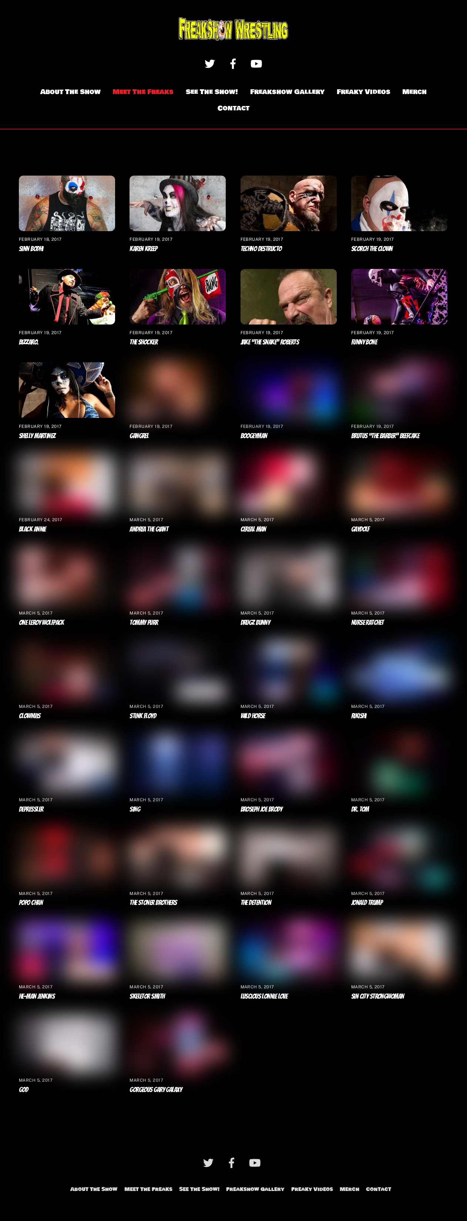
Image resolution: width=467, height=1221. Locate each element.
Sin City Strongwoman (377, 996)
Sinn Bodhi (31, 248)
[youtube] (258, 63)
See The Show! (212, 92)
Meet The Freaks (143, 92)
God (23, 1089)
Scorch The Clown (372, 248)
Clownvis (29, 715)
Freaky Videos (363, 92)
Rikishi (358, 715)
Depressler (31, 809)
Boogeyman (254, 435)
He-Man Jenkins (36, 996)
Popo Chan (31, 902)
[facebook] (234, 63)
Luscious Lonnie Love (264, 996)
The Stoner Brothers (153, 902)
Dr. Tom (360, 809)
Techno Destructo (261, 248)
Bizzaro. (28, 342)
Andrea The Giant (149, 529)
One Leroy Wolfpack (41, 622)
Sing (135, 809)
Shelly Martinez (37, 435)
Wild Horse (253, 715)
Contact (233, 108)
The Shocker (143, 342)
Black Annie (32, 529)
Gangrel (139, 435)
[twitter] (211, 63)
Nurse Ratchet (367, 622)
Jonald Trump (366, 902)
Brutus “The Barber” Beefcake (385, 435)
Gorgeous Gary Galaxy (156, 1089)
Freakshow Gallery (287, 92)
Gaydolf (360, 529)
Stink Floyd (143, 715)
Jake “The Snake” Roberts (270, 342)
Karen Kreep (143, 248)
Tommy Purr (144, 622)
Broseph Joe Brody (261, 809)
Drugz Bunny (255, 622)
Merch (414, 92)
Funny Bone (364, 342)
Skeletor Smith (147, 996)
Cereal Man (253, 529)
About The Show (70, 92)
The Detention (256, 902)
